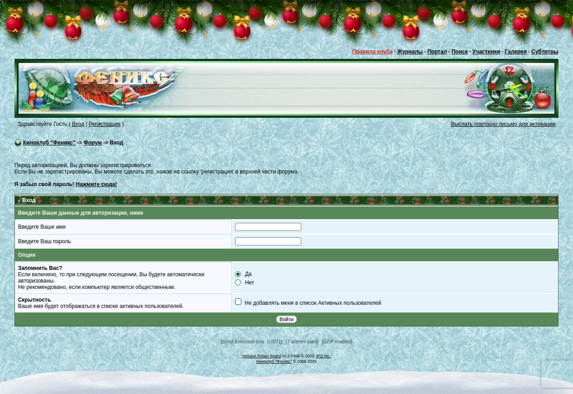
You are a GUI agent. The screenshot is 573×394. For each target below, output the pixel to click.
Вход (78, 124)
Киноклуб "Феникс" (49, 142)
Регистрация (104, 124)
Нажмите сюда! (96, 184)
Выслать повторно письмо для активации (503, 124)
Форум (92, 142)
